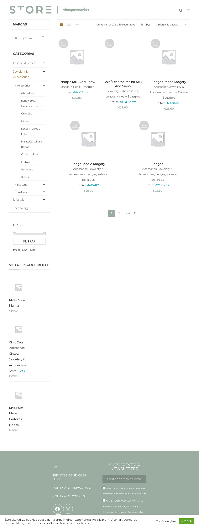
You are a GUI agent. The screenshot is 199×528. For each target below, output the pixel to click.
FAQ (56, 409)
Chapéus (26, 113)
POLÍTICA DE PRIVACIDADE (72, 430)
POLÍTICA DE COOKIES (69, 438)
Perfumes (27, 169)
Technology (21, 208)
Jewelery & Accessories (21, 74)
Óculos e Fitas (29, 154)
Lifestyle (18, 199)
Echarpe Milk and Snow (76, 82)
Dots (39, 332)
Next (129, 213)
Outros (25, 162)
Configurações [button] (166, 521)
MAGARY (173, 103)
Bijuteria (22, 184)
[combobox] (29, 37)
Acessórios (24, 85)
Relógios (26, 177)
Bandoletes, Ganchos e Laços (31, 103)
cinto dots (34, 303)
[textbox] (29, 38)
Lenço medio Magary (88, 164)
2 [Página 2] (119, 213)
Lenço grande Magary (169, 82)
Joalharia (22, 192)
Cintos (25, 121)
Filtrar (29, 241)
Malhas (32, 286)
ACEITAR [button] (186, 521)
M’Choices (161, 185)
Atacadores (28, 93)
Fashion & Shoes (24, 63)
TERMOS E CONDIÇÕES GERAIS (69, 419)
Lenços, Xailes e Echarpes (30, 131)
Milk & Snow (81, 92)
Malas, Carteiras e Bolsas (32, 144)
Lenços (157, 164)
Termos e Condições (74, 523)
